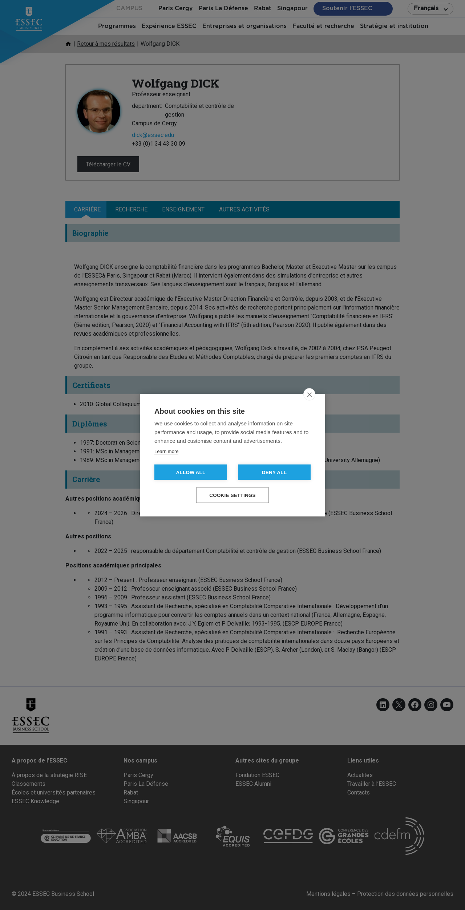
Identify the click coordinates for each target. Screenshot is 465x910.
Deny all (274, 472)
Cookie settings (232, 495)
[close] (309, 394)
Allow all (191, 472)
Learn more (166, 451)
